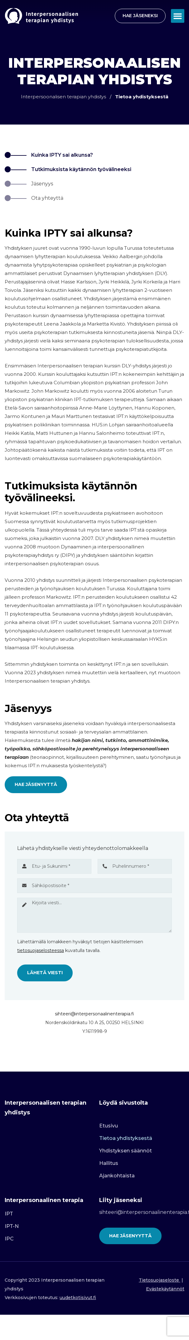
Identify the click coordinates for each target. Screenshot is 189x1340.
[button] (178, 16)
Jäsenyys (42, 184)
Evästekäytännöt (165, 1289)
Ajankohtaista (117, 1176)
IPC (9, 1239)
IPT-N (12, 1226)
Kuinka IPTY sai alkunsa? (62, 155)
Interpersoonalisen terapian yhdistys (63, 97)
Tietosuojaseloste (159, 1280)
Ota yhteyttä (47, 198)
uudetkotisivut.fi (78, 1297)
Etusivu (108, 1126)
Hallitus (108, 1163)
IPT (9, 1214)
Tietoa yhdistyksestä (125, 1138)
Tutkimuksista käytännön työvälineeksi (81, 169)
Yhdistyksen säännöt (125, 1151)
